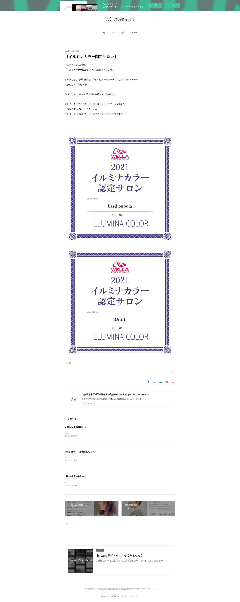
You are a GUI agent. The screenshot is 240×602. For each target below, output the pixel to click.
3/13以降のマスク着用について (80, 452)
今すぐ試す (154, 5)
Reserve (133, 32)
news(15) (68, 363)
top (104, 32)
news (113, 32)
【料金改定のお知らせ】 (76, 477)
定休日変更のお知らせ (75, 427)
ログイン (173, 5)
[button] (104, 32)
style (123, 32)
